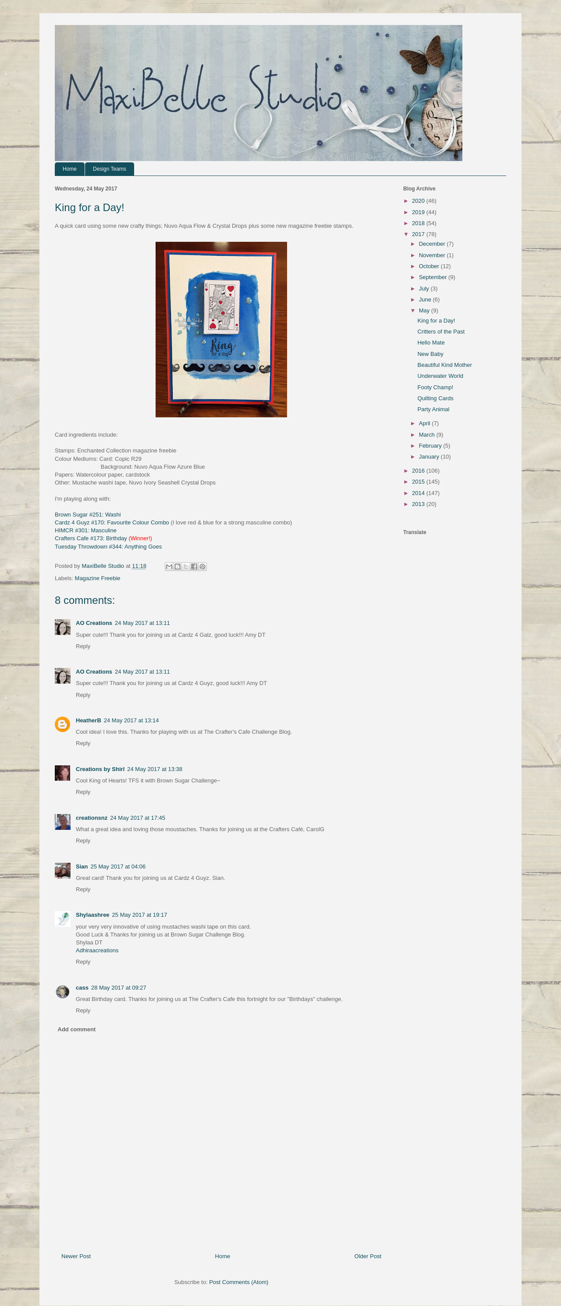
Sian (82, 866)
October (430, 266)
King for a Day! (436, 320)
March (428, 434)
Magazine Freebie (98, 578)
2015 (419, 481)
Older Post (368, 1256)
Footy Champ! (435, 387)
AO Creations (94, 623)
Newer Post (76, 1256)
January (430, 456)
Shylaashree (93, 914)
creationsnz (91, 817)
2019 (419, 212)
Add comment (77, 1029)
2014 (419, 493)
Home (70, 169)
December (433, 243)
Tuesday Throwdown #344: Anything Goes (108, 546)
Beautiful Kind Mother (444, 365)
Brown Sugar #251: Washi (88, 514)
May (425, 310)
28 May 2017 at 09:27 (118, 987)
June (426, 299)
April (425, 423)
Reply (83, 646)
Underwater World (440, 376)
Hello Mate (430, 342)
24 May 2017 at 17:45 (137, 817)
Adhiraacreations (97, 950)
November (433, 255)
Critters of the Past (441, 331)
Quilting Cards (435, 398)
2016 (419, 470)
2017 (419, 234)
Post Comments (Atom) (238, 1282)
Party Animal (433, 409)
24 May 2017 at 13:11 (142, 623)
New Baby (430, 354)
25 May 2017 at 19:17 (139, 914)
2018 (419, 223)
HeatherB (88, 720)
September (433, 277)
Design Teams (109, 169)
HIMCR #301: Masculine (86, 530)
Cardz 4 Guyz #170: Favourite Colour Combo (112, 522)
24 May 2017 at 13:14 (131, 720)
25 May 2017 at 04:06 (118, 866)
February (431, 445)
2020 (419, 200)
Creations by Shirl (100, 769)
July (425, 288)
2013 (419, 504)
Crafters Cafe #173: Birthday (91, 538)
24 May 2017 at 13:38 (154, 769)
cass (82, 987)
